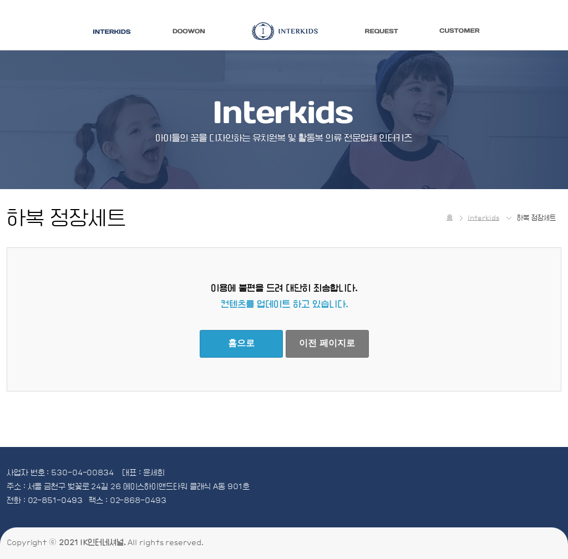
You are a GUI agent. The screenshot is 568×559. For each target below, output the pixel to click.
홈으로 (241, 343)
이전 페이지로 (326, 343)
